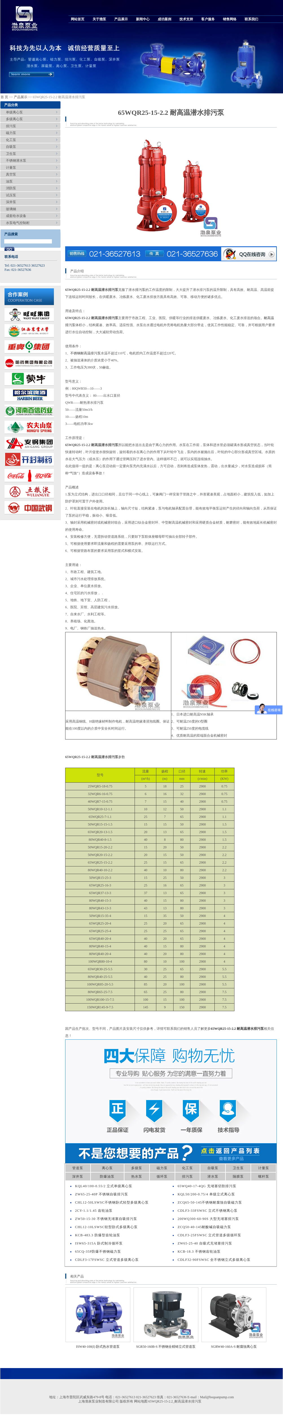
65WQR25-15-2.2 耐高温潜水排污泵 (237, 1029)
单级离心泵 (14, 112)
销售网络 (229, 19)
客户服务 (208, 19)
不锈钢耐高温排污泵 (85, 353)
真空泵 (11, 174)
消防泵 (11, 188)
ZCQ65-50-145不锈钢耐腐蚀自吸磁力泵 (209, 1202)
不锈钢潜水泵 (16, 161)
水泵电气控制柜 (18, 223)
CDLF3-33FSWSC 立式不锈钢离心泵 (207, 1211)
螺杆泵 (263, 1176)
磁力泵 (11, 133)
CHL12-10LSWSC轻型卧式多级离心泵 (106, 1227)
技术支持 (186, 19)
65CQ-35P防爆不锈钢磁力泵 (98, 1252)
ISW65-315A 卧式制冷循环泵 (99, 1243)
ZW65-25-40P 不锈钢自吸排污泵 (101, 1194)
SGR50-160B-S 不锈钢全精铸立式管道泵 (166, 1347)
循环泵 (162, 1176)
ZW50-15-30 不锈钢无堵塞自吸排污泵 (106, 1219)
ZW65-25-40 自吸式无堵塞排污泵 (204, 1243)
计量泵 (11, 168)
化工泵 (11, 140)
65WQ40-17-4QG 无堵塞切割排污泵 (206, 1186)
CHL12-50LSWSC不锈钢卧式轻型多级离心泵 (112, 1202)
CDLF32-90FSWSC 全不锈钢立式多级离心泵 (214, 1260)
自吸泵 (11, 147)
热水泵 (136, 1176)
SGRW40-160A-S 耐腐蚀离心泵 (234, 1347)
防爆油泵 (107, 1176)
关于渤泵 (99, 19)
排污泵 (11, 126)
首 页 (4, 97)
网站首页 (77, 19)
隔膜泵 (238, 1176)
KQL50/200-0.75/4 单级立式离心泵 (206, 1194)
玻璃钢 (11, 209)
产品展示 (121, 19)
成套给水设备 (16, 216)
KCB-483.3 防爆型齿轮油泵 (97, 1235)
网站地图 (141, 1401)
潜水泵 (212, 1176)
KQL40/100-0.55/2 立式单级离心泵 (103, 1186)
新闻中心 (143, 19)
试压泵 (11, 195)
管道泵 (77, 1168)
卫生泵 (11, 154)
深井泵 (11, 202)
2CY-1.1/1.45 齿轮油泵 (94, 1211)
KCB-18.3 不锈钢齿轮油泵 (199, 1252)
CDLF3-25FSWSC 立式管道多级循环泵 (209, 1235)
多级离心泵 (14, 119)
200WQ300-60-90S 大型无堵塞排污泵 (208, 1219)
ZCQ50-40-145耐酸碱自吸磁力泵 (204, 1227)
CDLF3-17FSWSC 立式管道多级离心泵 (107, 1260)
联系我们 (251, 19)
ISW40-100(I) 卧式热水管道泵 (98, 1347)
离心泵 (107, 1168)
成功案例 (164, 19)
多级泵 (136, 1168)
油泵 (9, 181)
